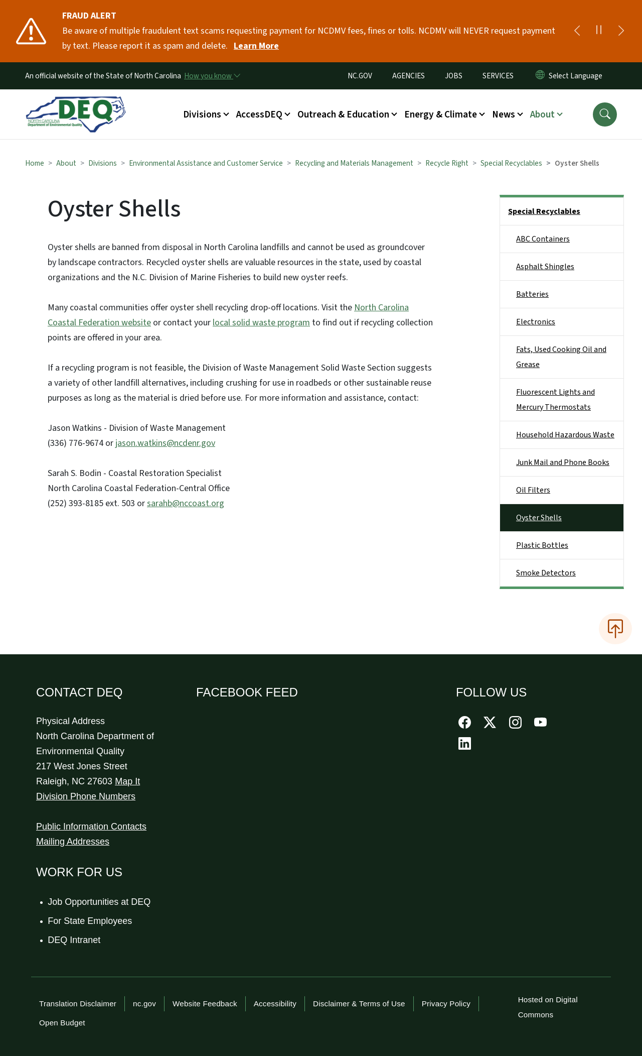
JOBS (453, 75)
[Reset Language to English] (540, 75)
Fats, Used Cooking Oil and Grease (561, 357)
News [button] (503, 114)
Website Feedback (205, 1003)
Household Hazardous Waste (565, 434)
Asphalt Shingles (545, 266)
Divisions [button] (202, 114)
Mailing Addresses (72, 842)
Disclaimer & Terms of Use (359, 1003)
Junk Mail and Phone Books (562, 462)
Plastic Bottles (542, 545)
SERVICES (498, 75)
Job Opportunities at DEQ (99, 902)
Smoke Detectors (546, 572)
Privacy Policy (446, 1003)
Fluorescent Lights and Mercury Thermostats (555, 400)
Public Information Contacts (91, 827)
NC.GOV (360, 75)
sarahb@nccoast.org (185, 503)
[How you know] (212, 75)
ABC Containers (543, 239)
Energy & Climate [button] (440, 114)
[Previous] (577, 31)
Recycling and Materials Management (354, 163)
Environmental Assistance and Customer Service (206, 163)
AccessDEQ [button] (259, 114)
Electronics (535, 321)
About (66, 163)
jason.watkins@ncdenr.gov (165, 443)
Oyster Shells (539, 517)
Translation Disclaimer (77, 1003)
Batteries (532, 294)
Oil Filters (533, 490)
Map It (127, 781)
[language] (577, 75)
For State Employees (90, 921)
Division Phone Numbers (85, 796)
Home (34, 163)
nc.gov (144, 1003)
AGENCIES (408, 75)
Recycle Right (446, 163)
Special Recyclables (511, 163)
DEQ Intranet (74, 940)
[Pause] (599, 31)
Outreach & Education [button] (343, 114)
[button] (605, 114)
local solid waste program (261, 322)
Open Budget (62, 1022)
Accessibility (275, 1003)
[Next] (621, 31)
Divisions (102, 163)
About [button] (542, 114)
